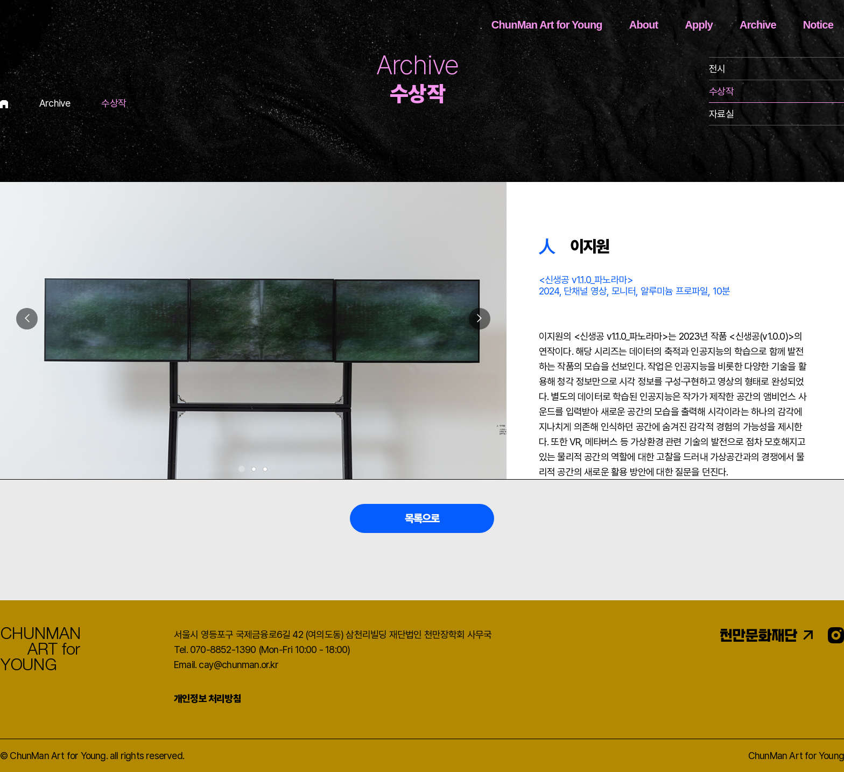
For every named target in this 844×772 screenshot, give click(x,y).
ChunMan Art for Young (546, 25)
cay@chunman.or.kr (238, 664)
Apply (699, 25)
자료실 (721, 114)
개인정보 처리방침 (207, 698)
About (643, 25)
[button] (479, 318)
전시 (717, 68)
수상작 (721, 91)
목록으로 (422, 518)
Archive (758, 25)
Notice (818, 25)
